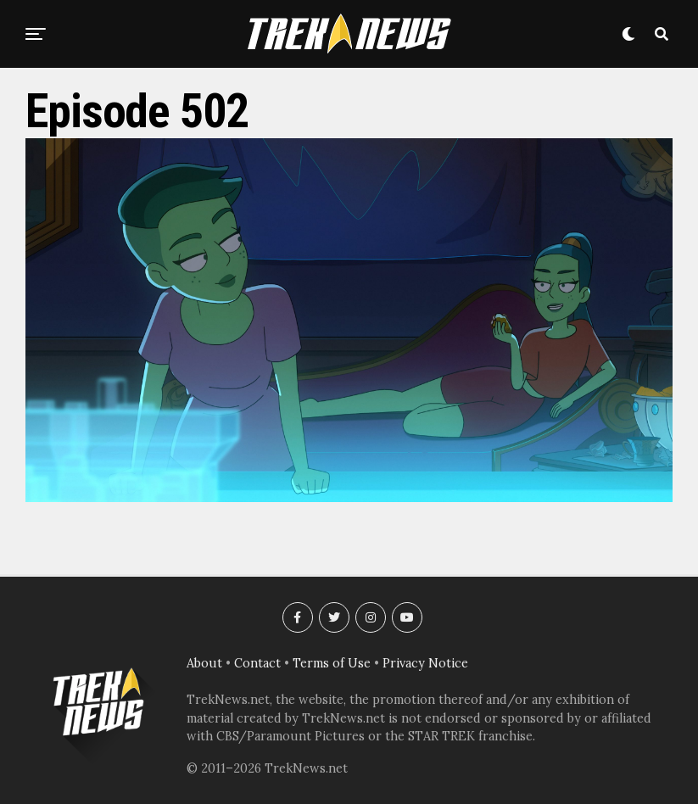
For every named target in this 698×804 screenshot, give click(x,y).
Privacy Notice (425, 663)
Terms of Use (332, 663)
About (204, 663)
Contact (257, 663)
